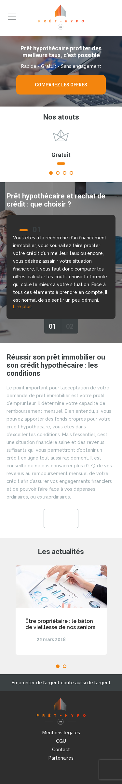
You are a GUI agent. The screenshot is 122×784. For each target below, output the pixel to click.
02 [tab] (69, 326)
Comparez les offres (61, 84)
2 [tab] (58, 173)
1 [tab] (51, 173)
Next (69, 518)
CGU (61, 741)
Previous (52, 518)
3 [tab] (64, 173)
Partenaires (61, 758)
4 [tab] (71, 173)
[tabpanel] (61, 150)
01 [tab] (52, 326)
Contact (61, 749)
